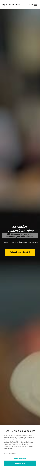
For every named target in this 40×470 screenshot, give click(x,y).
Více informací (9, 448)
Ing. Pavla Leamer (11, 5)
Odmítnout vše (20, 458)
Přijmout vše (20, 463)
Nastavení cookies (10, 453)
